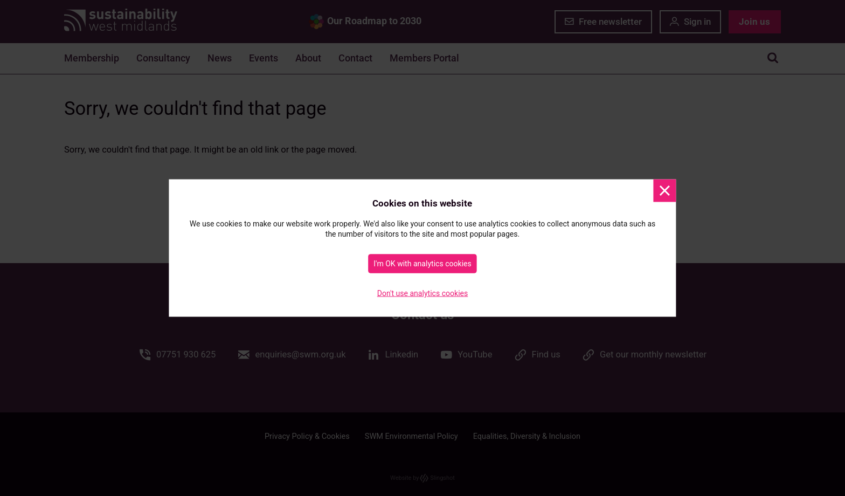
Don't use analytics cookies (422, 293)
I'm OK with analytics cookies (422, 263)
